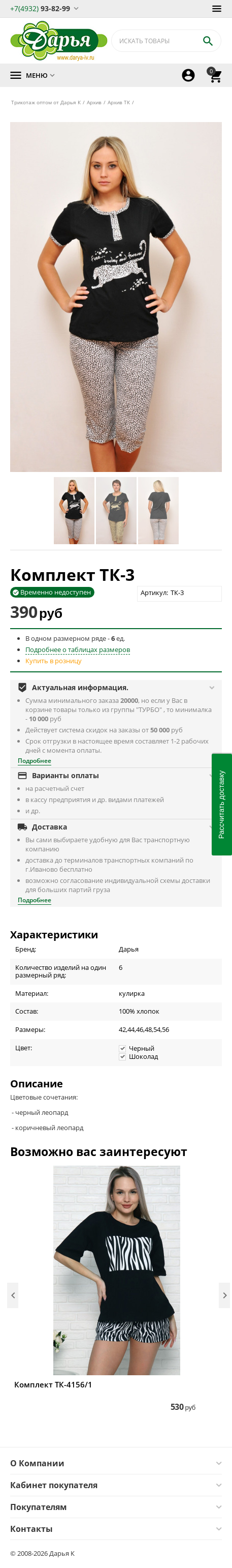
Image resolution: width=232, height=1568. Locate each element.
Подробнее (34, 760)
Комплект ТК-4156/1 (53, 1384)
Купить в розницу (53, 660)
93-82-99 (40, 8)
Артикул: (154, 592)
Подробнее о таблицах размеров (77, 649)
